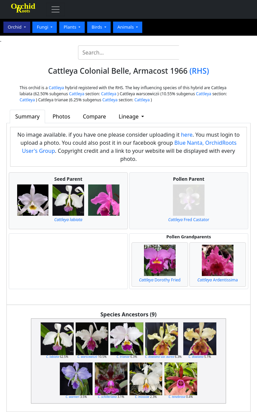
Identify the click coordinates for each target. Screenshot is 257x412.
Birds (97, 27)
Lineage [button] (129, 116)
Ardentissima (217, 280)
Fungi (43, 27)
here (186, 134)
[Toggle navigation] (55, 9)
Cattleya (56, 88)
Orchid (15, 27)
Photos (61, 116)
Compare (94, 116)
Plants (70, 27)
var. (159, 356)
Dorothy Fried (160, 280)
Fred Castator (188, 219)
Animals (126, 27)
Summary (27, 116)
